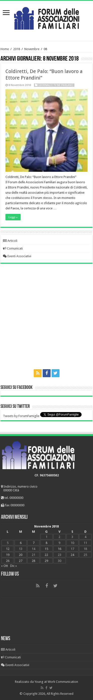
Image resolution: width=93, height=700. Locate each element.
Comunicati (13, 248)
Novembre (31, 49)
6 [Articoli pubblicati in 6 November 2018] (21, 543)
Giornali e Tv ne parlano (55, 85)
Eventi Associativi (17, 256)
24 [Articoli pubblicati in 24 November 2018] (72, 555)
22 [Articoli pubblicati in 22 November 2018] (46, 555)
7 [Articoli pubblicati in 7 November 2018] (33, 543)
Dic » (13, 566)
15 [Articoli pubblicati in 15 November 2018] (46, 549)
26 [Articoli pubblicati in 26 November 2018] (7, 561)
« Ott (4, 566)
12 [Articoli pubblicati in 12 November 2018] (7, 549)
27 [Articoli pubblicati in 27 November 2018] (20, 561)
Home (4, 49)
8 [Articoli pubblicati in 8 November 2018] (46, 543)
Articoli (10, 241)
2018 (16, 49)
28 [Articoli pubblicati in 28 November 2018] (33, 561)
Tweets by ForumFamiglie (21, 416)
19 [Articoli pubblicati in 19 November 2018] (7, 555)
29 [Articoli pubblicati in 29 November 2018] (46, 561)
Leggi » (13, 217)
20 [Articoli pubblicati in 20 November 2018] (20, 555)
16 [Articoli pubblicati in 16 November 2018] (59, 549)
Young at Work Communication (56, 682)
